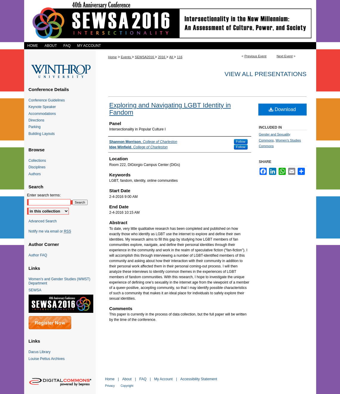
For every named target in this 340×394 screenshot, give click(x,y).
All (171, 57)
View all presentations (265, 73)
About (126, 379)
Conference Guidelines (47, 100)
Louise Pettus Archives (47, 359)
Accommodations (42, 114)
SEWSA (35, 290)
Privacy (110, 385)
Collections (37, 160)
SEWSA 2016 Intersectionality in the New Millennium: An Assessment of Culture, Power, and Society (170, 21)
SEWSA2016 (145, 57)
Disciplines (37, 167)
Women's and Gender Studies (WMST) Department (59, 281)
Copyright (127, 385)
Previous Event (255, 56)
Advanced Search (43, 221)
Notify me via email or (50, 231)
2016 (162, 57)
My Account (163, 379)
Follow (241, 141)
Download (282, 109)
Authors (35, 174)
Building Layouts (42, 134)
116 (179, 57)
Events (126, 57)
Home (112, 57)
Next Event (285, 56)
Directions (36, 120)
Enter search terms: (44, 195)
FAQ (142, 379)
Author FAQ (38, 255)
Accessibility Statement (198, 379)
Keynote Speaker (42, 107)
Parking (35, 127)
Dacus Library (40, 352)
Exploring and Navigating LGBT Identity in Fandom (170, 108)
